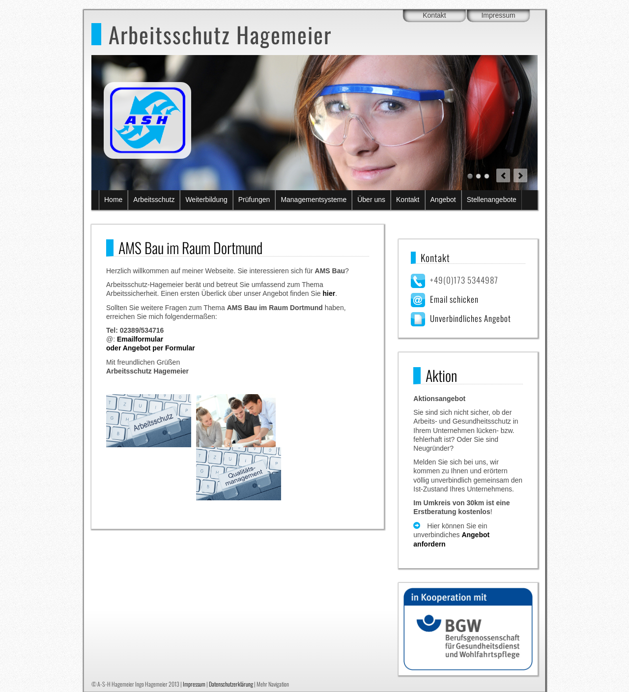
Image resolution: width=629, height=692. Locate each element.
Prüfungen (254, 199)
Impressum (498, 15)
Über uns (371, 199)
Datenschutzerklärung (231, 684)
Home (113, 199)
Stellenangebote (491, 199)
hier (328, 293)
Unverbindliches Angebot (470, 318)
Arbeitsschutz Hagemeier (220, 34)
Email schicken (454, 299)
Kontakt (434, 15)
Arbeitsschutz (153, 199)
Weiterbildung (206, 199)
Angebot (443, 199)
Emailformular (140, 339)
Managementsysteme (313, 199)
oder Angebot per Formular (150, 348)
